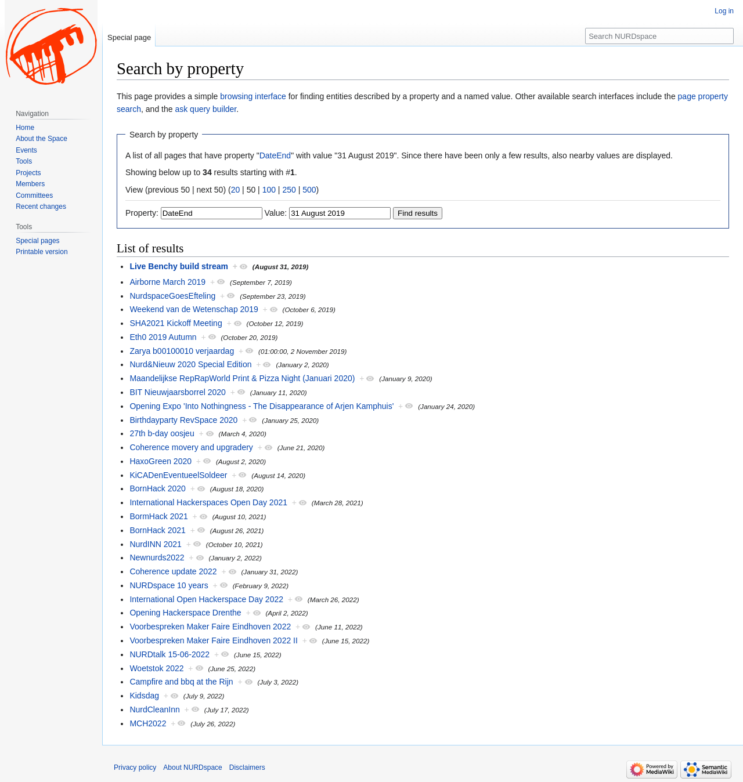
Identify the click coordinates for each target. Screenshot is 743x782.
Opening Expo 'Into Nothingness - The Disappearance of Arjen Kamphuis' (261, 406)
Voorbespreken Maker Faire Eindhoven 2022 (210, 626)
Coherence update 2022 (173, 571)
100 (269, 189)
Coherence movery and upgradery (191, 447)
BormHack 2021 (158, 516)
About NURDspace (192, 767)
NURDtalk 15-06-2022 (169, 654)
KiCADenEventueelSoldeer (178, 475)
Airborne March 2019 (167, 282)
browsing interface (253, 96)
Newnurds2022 (156, 557)
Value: (276, 213)
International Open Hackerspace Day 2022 (206, 599)
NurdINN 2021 (155, 544)
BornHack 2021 (157, 530)
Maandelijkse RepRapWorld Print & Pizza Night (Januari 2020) (242, 378)
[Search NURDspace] (659, 36)
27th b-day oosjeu (161, 433)
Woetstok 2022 (156, 668)
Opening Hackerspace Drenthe (185, 612)
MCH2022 (147, 723)
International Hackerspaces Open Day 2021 (208, 502)
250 (288, 189)
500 (309, 189)
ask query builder (205, 109)
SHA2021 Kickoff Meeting (175, 323)
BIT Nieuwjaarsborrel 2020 (177, 392)
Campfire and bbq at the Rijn (181, 681)
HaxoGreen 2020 (160, 461)
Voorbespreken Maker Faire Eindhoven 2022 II (213, 640)
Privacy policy (135, 767)
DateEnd (275, 155)
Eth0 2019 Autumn (162, 337)
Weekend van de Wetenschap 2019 (193, 309)
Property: (141, 213)
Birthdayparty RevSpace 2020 (183, 420)
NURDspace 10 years (168, 585)
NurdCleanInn (154, 709)
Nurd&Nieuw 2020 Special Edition (190, 364)
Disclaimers (247, 767)
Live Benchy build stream (178, 266)
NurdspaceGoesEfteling (172, 296)
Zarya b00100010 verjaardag (181, 351)
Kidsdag (144, 695)
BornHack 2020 (157, 488)
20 (235, 189)
